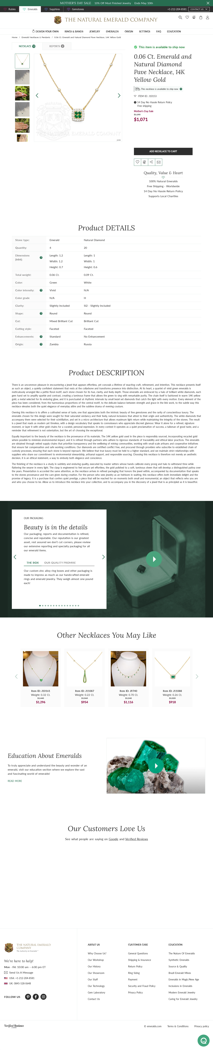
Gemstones (78, 9)
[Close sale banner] (208, 3)
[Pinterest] (28, 997)
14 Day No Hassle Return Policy (154, 102)
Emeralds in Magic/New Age (184, 979)
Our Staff (93, 979)
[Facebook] (36, 997)
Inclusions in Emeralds (180, 986)
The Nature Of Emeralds (182, 953)
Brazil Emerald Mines (180, 972)
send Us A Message (21, 972)
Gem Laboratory (96, 992)
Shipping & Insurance (139, 959)
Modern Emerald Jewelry (182, 992)
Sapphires (55, 9)
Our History (94, 966)
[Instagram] (43, 997)
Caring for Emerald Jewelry (183, 999)
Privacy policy (201, 1026)
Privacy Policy (135, 992)
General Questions (138, 953)
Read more (15, 780)
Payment (132, 979)
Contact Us (94, 999)
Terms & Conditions (177, 1026)
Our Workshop (96, 959)
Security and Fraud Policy (141, 986)
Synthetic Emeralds (179, 959)
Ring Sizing (134, 972)
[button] (119, 95)
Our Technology (96, 986)
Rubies (12, 9)
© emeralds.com (153, 1026)
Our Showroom (96, 972)
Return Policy (135, 966)
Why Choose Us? (97, 953)
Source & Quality (178, 966)
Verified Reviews (136, 839)
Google (113, 839)
